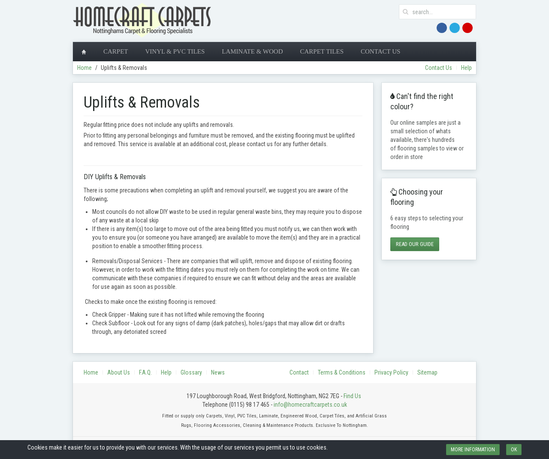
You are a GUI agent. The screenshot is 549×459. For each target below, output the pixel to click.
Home (84, 67)
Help (466, 67)
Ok (514, 450)
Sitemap (427, 372)
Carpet (115, 51)
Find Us (352, 396)
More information (473, 450)
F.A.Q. (145, 372)
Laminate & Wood (252, 51)
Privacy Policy (391, 372)
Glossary (191, 372)
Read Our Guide (415, 244)
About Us (118, 372)
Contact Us (380, 51)
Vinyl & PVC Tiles (175, 51)
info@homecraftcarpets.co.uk (310, 404)
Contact (299, 372)
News (218, 372)
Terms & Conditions (341, 372)
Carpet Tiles (322, 51)
